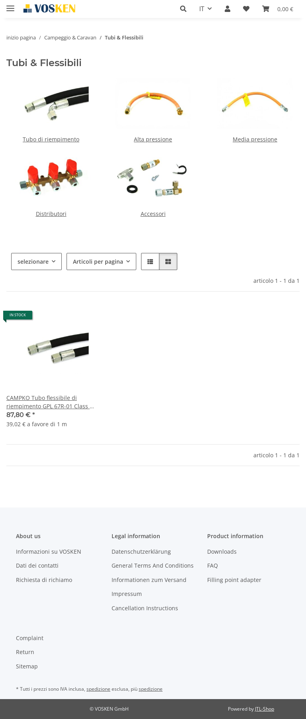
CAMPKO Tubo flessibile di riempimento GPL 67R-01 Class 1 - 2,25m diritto (49, 402)
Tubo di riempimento (51, 139)
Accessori (153, 213)
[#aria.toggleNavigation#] (10, 5)
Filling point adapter (234, 580)
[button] (183, 9)
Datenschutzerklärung (141, 551)
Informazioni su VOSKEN (48, 551)
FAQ (212, 565)
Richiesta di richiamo (44, 580)
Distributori (51, 213)
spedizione (98, 689)
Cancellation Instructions (145, 608)
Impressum (127, 594)
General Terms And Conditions (153, 565)
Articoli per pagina (98, 261)
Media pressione (255, 139)
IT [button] (201, 8)
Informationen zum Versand (149, 580)
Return (25, 652)
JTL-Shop (264, 708)
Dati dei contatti (37, 565)
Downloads (222, 551)
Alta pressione (153, 139)
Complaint (29, 638)
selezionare (33, 261)
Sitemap (27, 666)
